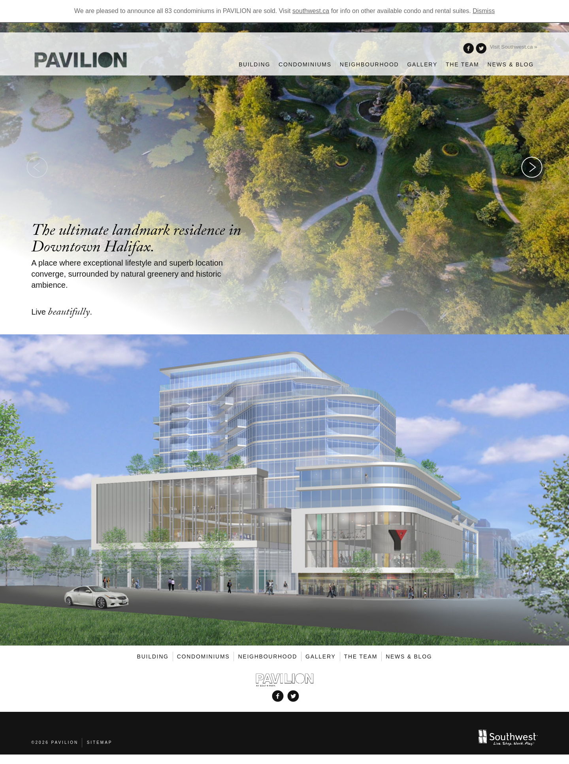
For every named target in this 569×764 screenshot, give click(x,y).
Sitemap (100, 742)
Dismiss (484, 11)
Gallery (422, 64)
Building (254, 64)
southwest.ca (310, 11)
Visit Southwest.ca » (513, 47)
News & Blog (511, 64)
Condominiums (305, 64)
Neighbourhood (369, 64)
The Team (462, 64)
